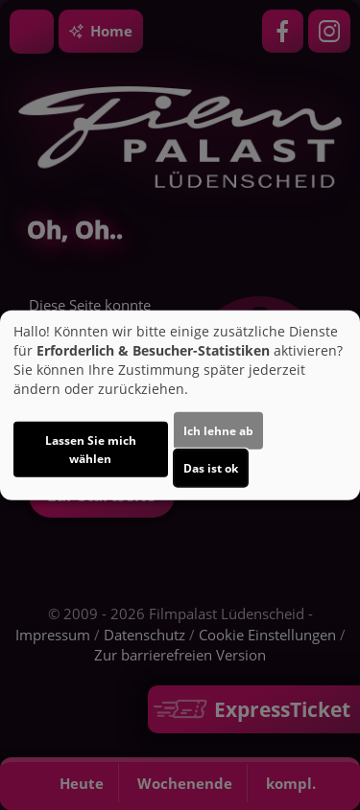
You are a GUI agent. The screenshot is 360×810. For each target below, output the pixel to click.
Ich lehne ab (218, 431)
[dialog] (180, 405)
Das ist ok (210, 468)
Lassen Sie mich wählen (90, 449)
